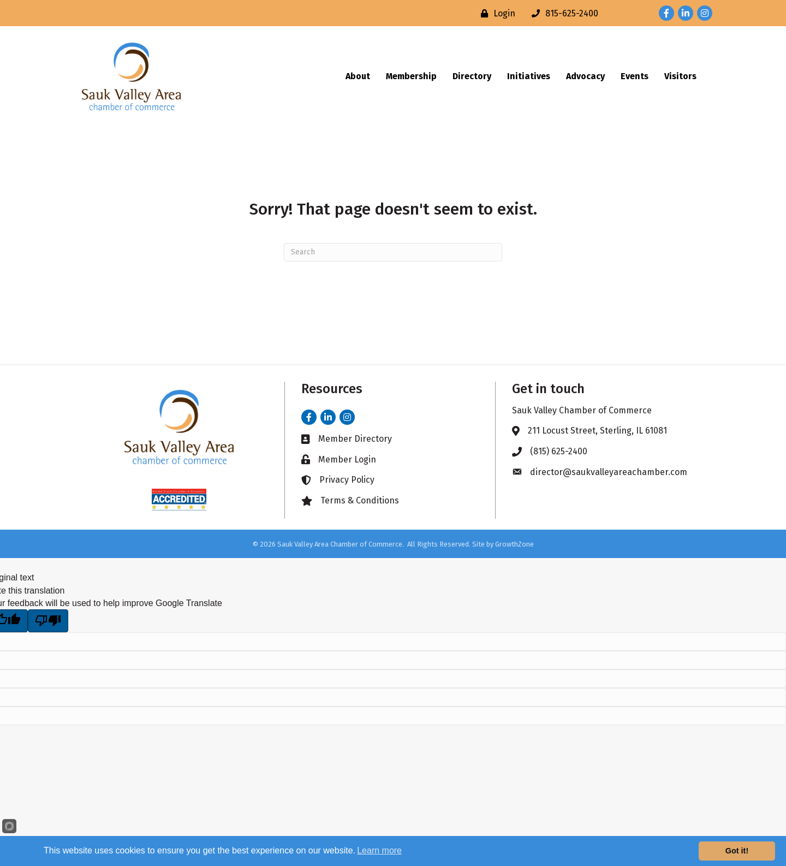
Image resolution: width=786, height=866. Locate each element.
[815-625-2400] (562, 13)
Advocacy (585, 76)
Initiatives (528, 76)
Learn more (379, 850)
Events (634, 76)
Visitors (680, 76)
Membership (411, 76)
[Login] (495, 13)
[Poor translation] (48, 620)
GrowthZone (514, 544)
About (358, 76)
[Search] (393, 252)
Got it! (736, 850)
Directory (471, 76)
